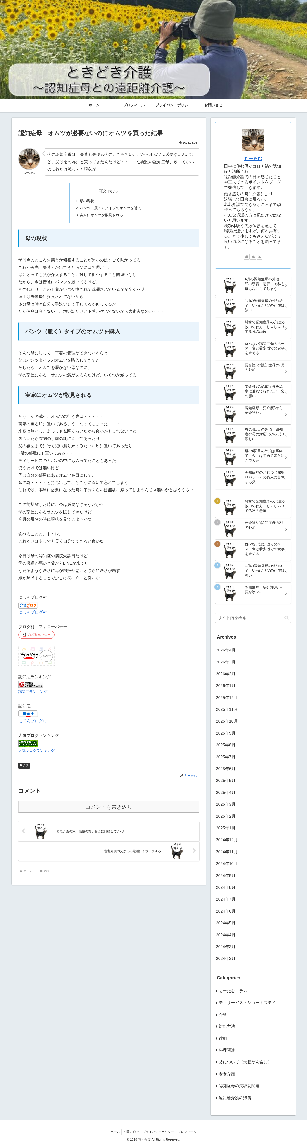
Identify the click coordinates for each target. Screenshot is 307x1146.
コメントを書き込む (109, 808)
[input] (253, 618)
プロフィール (189, 1132)
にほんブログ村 (32, 613)
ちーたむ (253, 158)
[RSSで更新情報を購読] (259, 257)
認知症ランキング (32, 692)
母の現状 (87, 201)
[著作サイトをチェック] (247, 257)
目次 (102, 191)
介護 (24, 766)
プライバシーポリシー (159, 1132)
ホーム (113, 1132)
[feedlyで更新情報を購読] (253, 257)
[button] (286, 617)
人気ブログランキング (36, 751)
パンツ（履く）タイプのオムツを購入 (110, 209)
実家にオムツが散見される (101, 216)
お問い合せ (130, 1132)
